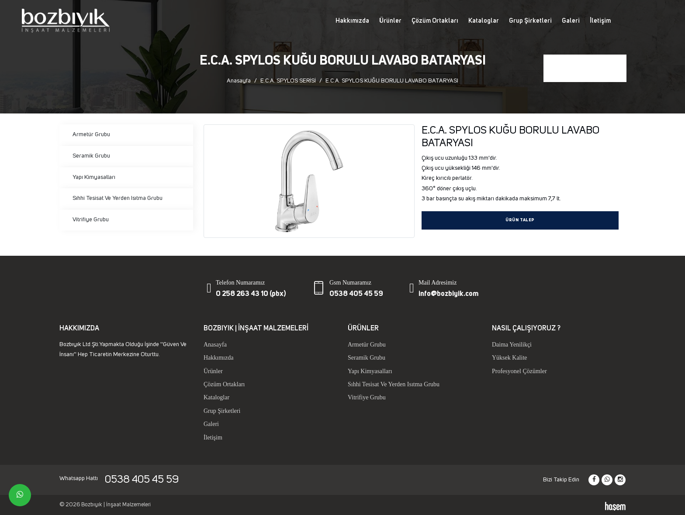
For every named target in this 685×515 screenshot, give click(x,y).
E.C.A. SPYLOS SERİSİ (288, 81)
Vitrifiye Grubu (91, 219)
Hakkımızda (352, 20)
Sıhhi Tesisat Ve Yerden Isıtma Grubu (118, 198)
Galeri (571, 20)
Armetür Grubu (91, 134)
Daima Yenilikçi (512, 344)
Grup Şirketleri (530, 20)
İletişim (600, 20)
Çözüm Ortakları (435, 20)
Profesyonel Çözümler (519, 371)
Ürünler (390, 20)
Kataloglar (483, 20)
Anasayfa (239, 81)
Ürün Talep (520, 220)
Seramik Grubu (91, 156)
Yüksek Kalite (509, 357)
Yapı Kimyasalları (94, 177)
